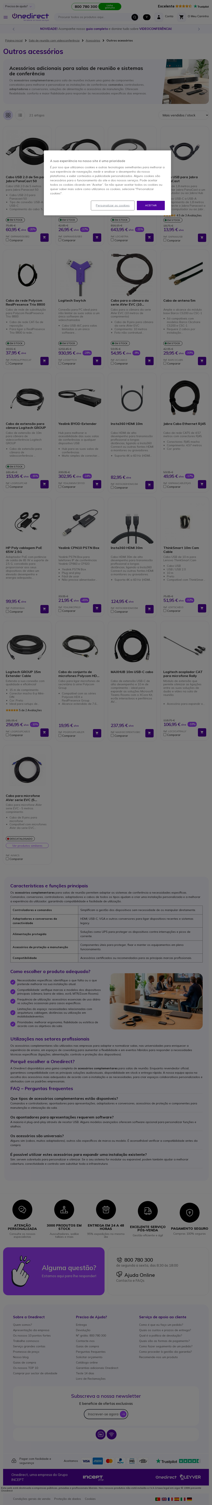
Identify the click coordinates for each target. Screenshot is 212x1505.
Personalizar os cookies (113, 205)
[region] (107, 182)
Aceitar (151, 205)
